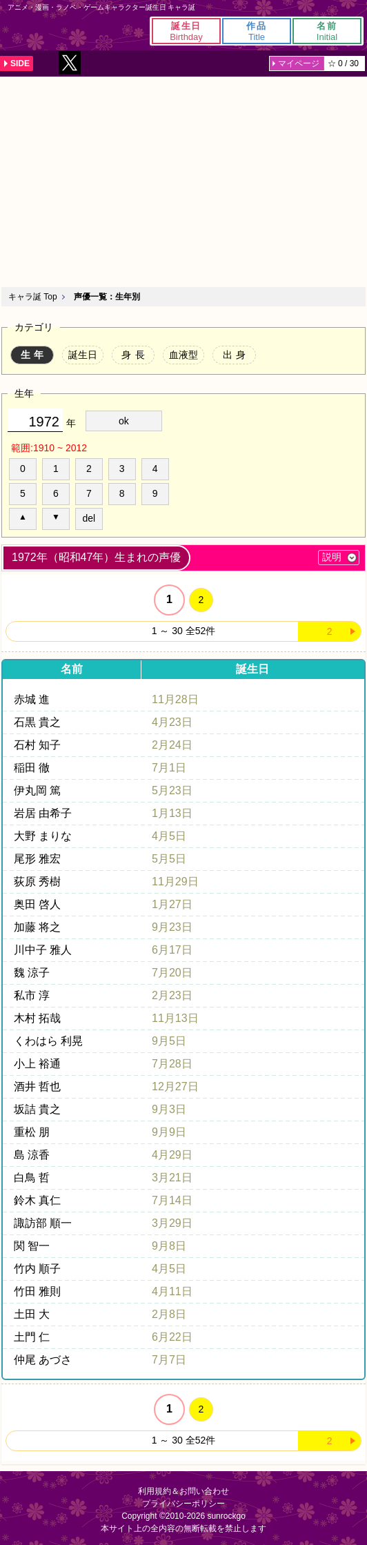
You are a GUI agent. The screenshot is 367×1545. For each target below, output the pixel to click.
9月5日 (169, 1041)
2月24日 (172, 745)
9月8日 (169, 1246)
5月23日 (172, 790)
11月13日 (175, 1018)
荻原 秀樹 (37, 881)
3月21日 (172, 1177)
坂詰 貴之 (37, 1109)
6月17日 (172, 950)
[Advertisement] (183, 180)
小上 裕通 (37, 1064)
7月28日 (172, 1064)
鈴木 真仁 (37, 1200)
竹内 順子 (37, 1269)
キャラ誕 (34, 31)
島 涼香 (32, 1155)
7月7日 (169, 1360)
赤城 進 (32, 699)
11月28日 (175, 699)
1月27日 (172, 904)
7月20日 (172, 972)
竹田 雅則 (37, 1291)
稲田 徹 (32, 768)
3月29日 (172, 1223)
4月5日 (169, 836)
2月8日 (169, 1314)
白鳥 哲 (32, 1177)
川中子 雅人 (43, 950)
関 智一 (32, 1246)
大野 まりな (43, 836)
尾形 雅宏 (37, 859)
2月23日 (172, 995)
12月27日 (175, 1086)
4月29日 (172, 1155)
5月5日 (169, 859)
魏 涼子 (32, 972)
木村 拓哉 (37, 1018)
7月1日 (169, 768)
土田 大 (32, 1314)
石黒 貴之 (37, 722)
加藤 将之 (37, 927)
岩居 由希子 (43, 813)
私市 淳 (32, 995)
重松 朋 (32, 1132)
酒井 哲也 (37, 1086)
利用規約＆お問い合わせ (183, 1491)
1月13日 (172, 813)
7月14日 (172, 1200)
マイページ (298, 63)
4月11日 (172, 1291)
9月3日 (169, 1109)
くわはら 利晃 (48, 1041)
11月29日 (175, 881)
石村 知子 (37, 745)
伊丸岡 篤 (37, 790)
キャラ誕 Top (32, 297)
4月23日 (172, 722)
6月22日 (172, 1337)
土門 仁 (32, 1337)
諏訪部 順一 (43, 1223)
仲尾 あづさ (43, 1360)
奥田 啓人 (37, 904)
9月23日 (172, 927)
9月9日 (169, 1132)
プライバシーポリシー (183, 1503)
